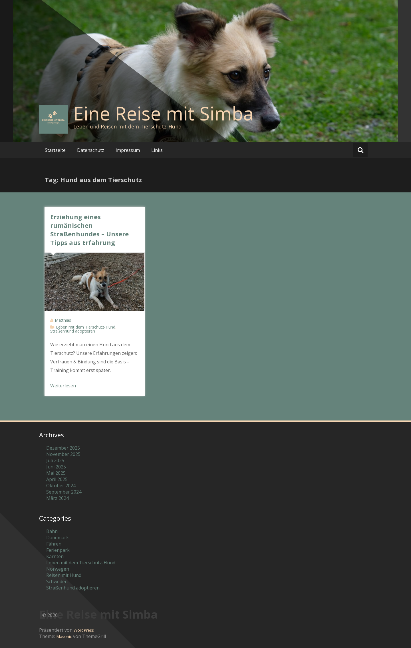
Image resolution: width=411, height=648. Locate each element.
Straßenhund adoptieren (72, 331)
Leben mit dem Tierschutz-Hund (85, 327)
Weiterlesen (63, 386)
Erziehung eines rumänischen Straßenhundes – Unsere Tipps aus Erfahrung (89, 229)
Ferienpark (58, 550)
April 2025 (57, 479)
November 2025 (63, 454)
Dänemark (57, 537)
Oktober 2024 (61, 485)
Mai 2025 (56, 473)
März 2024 (57, 498)
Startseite (55, 150)
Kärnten (55, 556)
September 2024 (63, 492)
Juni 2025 (56, 467)
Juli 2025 (55, 460)
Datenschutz (90, 150)
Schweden (57, 581)
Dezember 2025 (63, 448)
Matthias (63, 320)
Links (157, 150)
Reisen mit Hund (63, 575)
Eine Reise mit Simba (163, 113)
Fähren (53, 544)
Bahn (52, 531)
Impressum (128, 150)
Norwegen (57, 569)
